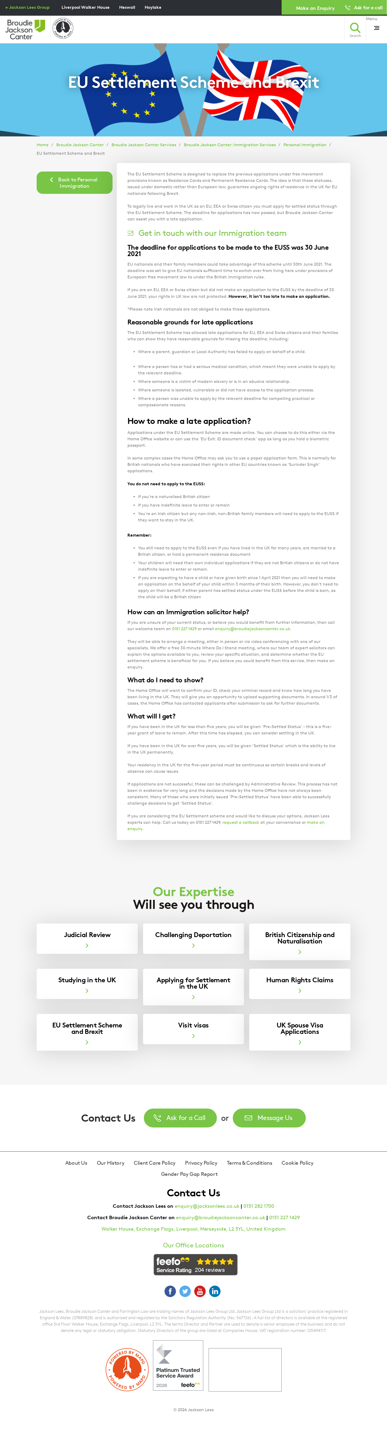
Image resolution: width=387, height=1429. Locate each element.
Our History (110, 1163)
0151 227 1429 (184, 628)
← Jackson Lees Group (27, 7)
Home (43, 144)
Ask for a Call (186, 1117)
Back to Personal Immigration (77, 182)
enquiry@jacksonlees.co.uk (207, 1206)
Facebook (170, 1291)
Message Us (275, 1117)
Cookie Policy (297, 1163)
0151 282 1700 (258, 1206)
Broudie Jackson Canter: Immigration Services (230, 144)
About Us (76, 1163)
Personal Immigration (304, 144)
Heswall (127, 7)
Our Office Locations (193, 1245)
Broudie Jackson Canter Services (143, 144)
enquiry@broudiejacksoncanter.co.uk (252, 628)
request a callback (240, 822)
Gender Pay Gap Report (189, 1174)
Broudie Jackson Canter (80, 144)
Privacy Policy (201, 1163)
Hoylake (153, 7)
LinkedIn (214, 1291)
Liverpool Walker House (86, 7)
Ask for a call (368, 7)
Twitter (185, 1291)
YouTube (200, 1291)
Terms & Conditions (249, 1163)
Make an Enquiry (315, 8)
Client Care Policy (154, 1163)
